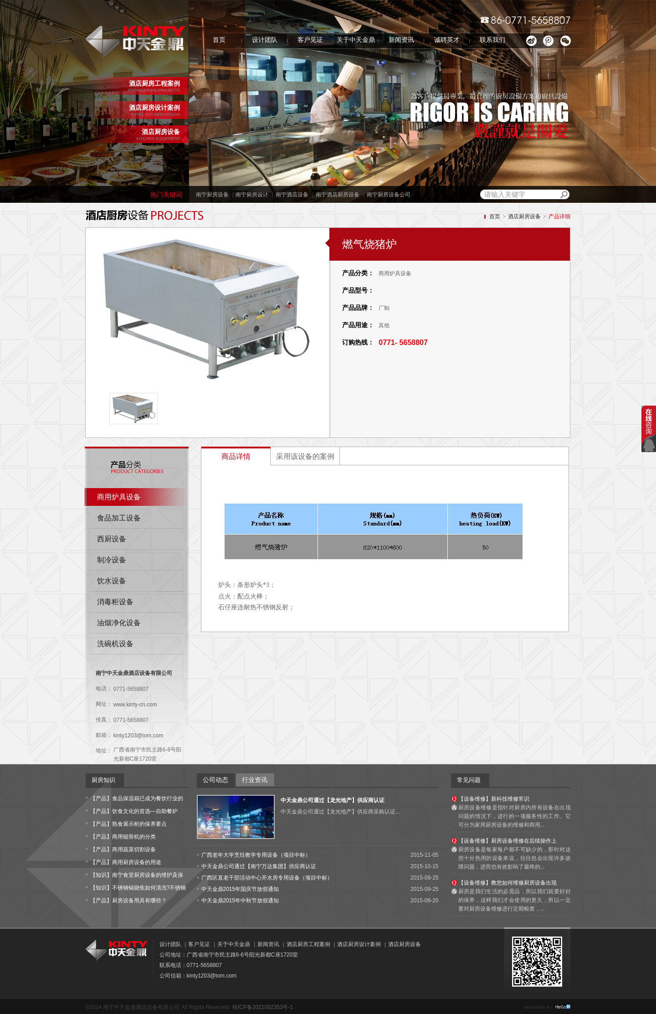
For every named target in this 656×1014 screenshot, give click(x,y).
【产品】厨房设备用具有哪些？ (128, 900)
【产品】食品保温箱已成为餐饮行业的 (136, 798)
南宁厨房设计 (252, 194)
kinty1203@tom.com (138, 735)
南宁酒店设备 (292, 194)
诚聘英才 (447, 39)
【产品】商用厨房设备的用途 (125, 862)
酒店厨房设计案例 (359, 944)
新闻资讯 (401, 39)
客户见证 (310, 39)
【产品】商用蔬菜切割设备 (123, 849)
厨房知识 (103, 780)
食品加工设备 (119, 518)
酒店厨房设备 (524, 216)
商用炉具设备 (119, 497)
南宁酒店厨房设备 (337, 194)
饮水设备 (111, 581)
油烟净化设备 (119, 623)
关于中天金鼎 (356, 39)
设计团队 (264, 39)
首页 (219, 39)
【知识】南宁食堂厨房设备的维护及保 (136, 875)
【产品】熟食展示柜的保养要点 (128, 824)
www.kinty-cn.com (135, 704)
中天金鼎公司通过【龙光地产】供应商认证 (332, 800)
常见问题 (469, 780)
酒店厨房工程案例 (308, 944)
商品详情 (236, 456)
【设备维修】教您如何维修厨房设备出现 (507, 883)
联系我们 (492, 39)
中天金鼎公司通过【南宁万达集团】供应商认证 (258, 866)
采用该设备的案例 (305, 456)
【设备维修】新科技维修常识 (493, 799)
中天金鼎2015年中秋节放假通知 (240, 900)
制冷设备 (111, 560)
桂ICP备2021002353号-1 (262, 1007)
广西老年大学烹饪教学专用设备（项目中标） (256, 855)
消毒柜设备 (115, 602)
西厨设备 (111, 539)
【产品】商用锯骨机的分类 (123, 837)
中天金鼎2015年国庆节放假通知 (240, 889)
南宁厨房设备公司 (388, 194)
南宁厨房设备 (212, 194)
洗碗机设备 (115, 644)
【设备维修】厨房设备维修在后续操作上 (507, 841)
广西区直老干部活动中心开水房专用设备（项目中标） (267, 878)
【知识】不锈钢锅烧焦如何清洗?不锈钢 (138, 888)
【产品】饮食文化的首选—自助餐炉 (134, 811)
